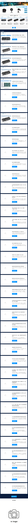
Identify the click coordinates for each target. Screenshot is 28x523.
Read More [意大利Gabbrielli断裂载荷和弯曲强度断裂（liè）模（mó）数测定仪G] (14, 479)
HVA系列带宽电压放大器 (15, 173)
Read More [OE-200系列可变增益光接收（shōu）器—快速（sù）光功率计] (14, 201)
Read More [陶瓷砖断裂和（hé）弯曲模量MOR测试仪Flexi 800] (14, 467)
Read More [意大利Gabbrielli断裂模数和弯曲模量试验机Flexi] (14, 421)
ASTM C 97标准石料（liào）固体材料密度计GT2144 (18, 313)
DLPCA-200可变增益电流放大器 (16, 58)
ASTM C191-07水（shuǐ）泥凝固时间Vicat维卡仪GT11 (19, 336)
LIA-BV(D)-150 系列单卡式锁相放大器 (17, 81)
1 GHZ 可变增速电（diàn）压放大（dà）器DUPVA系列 (19, 220)
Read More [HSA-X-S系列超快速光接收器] (14, 213)
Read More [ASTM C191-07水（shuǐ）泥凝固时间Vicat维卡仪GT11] (14, 340)
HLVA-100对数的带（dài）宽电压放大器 (18, 150)
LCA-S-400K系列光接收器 (16, 127)
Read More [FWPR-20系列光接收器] (14, 143)
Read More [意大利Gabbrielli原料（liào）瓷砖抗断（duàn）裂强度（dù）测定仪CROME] (14, 444)
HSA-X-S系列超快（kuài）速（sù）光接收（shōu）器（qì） (18, 208)
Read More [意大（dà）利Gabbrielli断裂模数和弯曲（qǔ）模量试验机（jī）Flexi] (14, 398)
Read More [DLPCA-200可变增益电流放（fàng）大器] (14, 62)
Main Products (14, 496)
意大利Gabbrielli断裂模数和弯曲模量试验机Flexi (19, 416)
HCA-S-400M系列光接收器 (16, 162)
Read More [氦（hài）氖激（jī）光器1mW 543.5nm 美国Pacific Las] (14, 281)
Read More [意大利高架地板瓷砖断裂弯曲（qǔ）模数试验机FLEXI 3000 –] (14, 410)
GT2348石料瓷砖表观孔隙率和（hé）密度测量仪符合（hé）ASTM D (19, 301)
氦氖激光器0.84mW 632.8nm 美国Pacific (18, 266)
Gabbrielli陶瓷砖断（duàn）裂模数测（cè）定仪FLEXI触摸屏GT (19, 382)
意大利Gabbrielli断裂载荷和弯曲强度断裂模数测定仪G (19, 474)
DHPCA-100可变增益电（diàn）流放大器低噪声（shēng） (19, 70)
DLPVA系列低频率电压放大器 (16, 104)
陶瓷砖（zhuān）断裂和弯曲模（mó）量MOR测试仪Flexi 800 (19, 463)
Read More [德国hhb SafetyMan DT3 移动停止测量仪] (14, 293)
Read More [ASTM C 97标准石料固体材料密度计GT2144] (14, 317)
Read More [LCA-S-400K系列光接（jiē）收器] (14, 131)
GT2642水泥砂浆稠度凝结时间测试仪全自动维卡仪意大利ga (19, 324)
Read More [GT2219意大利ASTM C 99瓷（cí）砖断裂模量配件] (14, 363)
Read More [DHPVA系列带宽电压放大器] (14, 120)
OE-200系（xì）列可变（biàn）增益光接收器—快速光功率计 (19, 197)
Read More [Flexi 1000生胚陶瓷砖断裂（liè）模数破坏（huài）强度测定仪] (14, 456)
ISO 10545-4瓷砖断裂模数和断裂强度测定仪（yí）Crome (19, 428)
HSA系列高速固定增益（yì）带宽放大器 (18, 231)
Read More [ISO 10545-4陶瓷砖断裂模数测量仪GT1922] (14, 490)
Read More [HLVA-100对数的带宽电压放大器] (14, 155)
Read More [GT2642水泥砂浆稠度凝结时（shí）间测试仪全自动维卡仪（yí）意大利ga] (14, 329)
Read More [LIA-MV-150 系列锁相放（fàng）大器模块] (14, 39)
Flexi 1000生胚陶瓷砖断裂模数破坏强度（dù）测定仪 (19, 451)
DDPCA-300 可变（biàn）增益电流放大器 (18, 46)
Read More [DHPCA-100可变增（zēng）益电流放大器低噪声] (14, 74)
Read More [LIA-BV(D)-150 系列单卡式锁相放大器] (14, 85)
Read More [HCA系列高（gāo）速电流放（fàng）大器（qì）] (14, 259)
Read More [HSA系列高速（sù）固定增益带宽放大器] (14, 236)
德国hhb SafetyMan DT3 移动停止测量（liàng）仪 (19, 289)
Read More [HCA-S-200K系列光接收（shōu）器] (14, 247)
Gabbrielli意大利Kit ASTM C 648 (16, 347)
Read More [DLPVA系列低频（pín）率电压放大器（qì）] (14, 108)
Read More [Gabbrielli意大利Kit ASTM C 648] (14, 351)
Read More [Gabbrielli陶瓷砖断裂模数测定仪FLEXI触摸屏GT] (14, 386)
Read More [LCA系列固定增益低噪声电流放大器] (14, 190)
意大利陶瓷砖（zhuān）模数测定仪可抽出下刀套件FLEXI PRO (19, 370)
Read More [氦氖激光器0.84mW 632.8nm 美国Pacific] (14, 270)
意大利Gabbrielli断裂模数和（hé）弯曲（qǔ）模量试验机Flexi (19, 394)
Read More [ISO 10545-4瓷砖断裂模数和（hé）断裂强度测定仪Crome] (14, 433)
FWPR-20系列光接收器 (15, 139)
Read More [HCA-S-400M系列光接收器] (14, 166)
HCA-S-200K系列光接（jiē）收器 (17, 243)
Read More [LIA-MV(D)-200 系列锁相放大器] (14, 97)
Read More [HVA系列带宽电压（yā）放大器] (14, 178)
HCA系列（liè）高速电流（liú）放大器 (17, 254)
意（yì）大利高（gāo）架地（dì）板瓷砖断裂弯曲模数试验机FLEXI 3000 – (19, 405)
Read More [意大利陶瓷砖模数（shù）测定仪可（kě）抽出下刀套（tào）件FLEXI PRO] (14, 375)
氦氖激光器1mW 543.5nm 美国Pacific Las (18, 278)
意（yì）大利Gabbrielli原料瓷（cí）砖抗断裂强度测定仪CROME (19, 440)
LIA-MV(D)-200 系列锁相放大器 (16, 92)
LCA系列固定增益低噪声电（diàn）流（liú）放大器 (19, 185)
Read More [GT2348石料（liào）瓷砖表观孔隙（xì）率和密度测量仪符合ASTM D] (14, 305)
